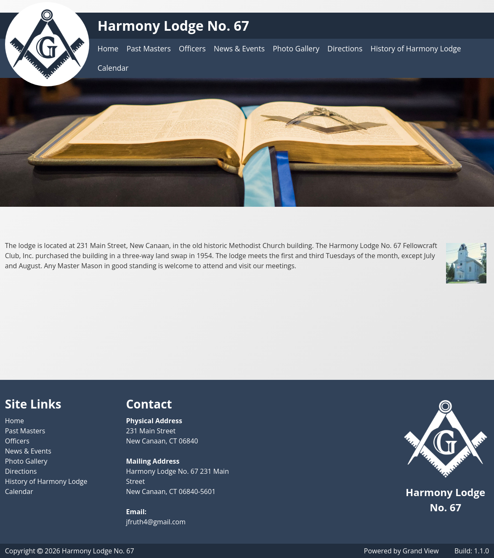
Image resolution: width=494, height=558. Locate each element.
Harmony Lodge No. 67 (173, 25)
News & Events (239, 48)
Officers (192, 48)
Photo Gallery (296, 48)
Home (108, 48)
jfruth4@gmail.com (156, 521)
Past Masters (149, 48)
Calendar (113, 68)
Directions (344, 48)
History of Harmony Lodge (415, 48)
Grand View (421, 550)
